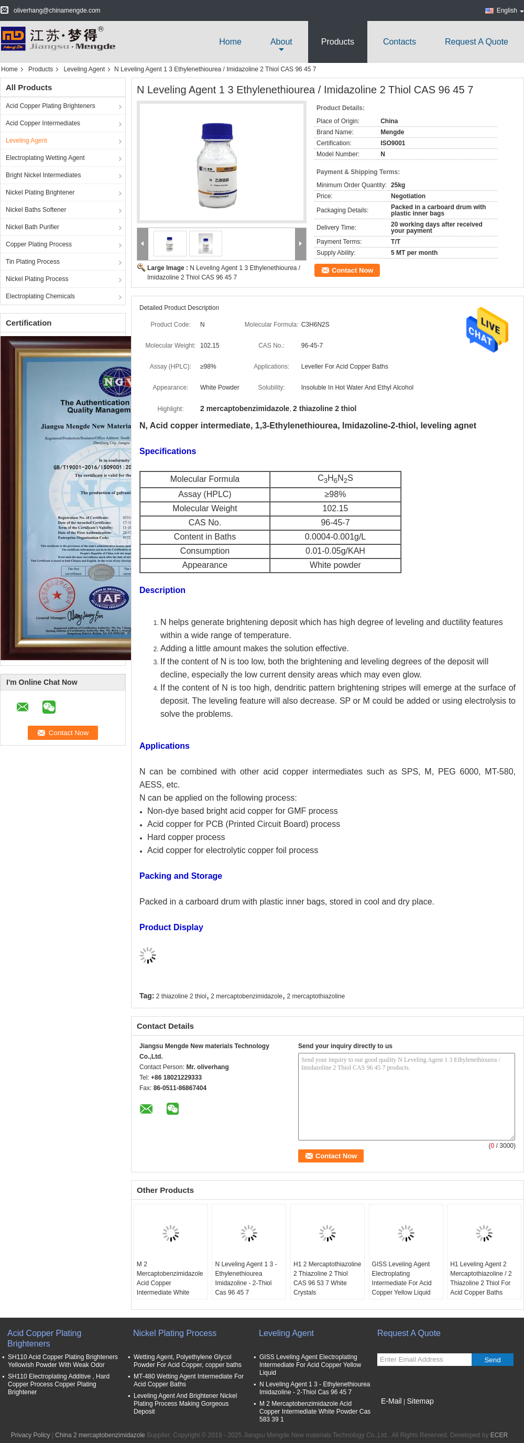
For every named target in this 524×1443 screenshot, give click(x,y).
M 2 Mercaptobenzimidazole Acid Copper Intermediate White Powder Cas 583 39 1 (170, 1283)
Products (337, 41)
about (281, 41)
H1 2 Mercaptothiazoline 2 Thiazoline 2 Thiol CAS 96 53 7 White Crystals (327, 1278)
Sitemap (420, 1401)
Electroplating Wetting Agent (45, 157)
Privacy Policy (30, 1435)
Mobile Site (395, 1414)
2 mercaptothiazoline (316, 996)
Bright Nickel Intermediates (43, 175)
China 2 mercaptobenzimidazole (100, 1435)
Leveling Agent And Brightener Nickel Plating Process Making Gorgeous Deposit (185, 1403)
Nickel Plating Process (37, 279)
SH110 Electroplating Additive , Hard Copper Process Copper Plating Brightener (59, 1384)
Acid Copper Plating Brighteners (50, 106)
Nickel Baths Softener (36, 209)
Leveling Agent (84, 69)
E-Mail (391, 1401)
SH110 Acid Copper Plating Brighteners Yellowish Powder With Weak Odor (63, 1361)
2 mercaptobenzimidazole (246, 996)
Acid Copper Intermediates (43, 123)
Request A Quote (476, 41)
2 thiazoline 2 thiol (181, 996)
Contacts (399, 41)
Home (230, 41)
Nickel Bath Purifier (32, 227)
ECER (499, 1435)
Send (492, 1360)
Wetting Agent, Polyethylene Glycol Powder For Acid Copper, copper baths (188, 1361)
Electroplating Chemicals (40, 296)
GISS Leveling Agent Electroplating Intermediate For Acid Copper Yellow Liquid (402, 1278)
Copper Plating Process (39, 244)
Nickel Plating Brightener (40, 192)
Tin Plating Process (33, 261)
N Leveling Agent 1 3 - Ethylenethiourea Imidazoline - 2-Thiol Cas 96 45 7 (246, 1278)
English (510, 10)
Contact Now (352, 270)
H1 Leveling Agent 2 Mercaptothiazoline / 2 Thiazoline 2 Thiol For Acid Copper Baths (480, 1278)
